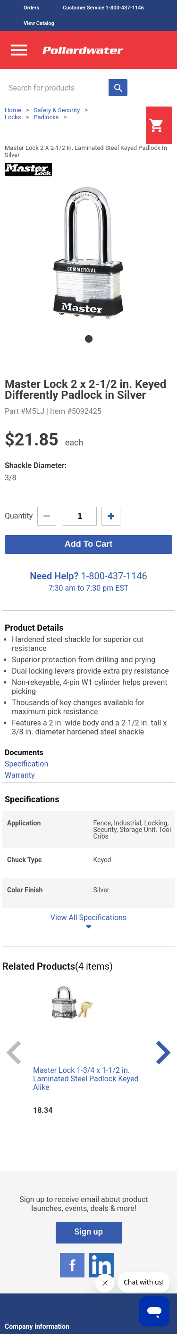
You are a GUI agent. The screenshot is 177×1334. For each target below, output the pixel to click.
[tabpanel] (88, 251)
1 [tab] (88, 339)
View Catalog (39, 23)
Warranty (20, 775)
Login (122, 126)
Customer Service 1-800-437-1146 (103, 8)
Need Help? (54, 576)
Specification (26, 763)
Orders (31, 8)
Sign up (88, 1231)
